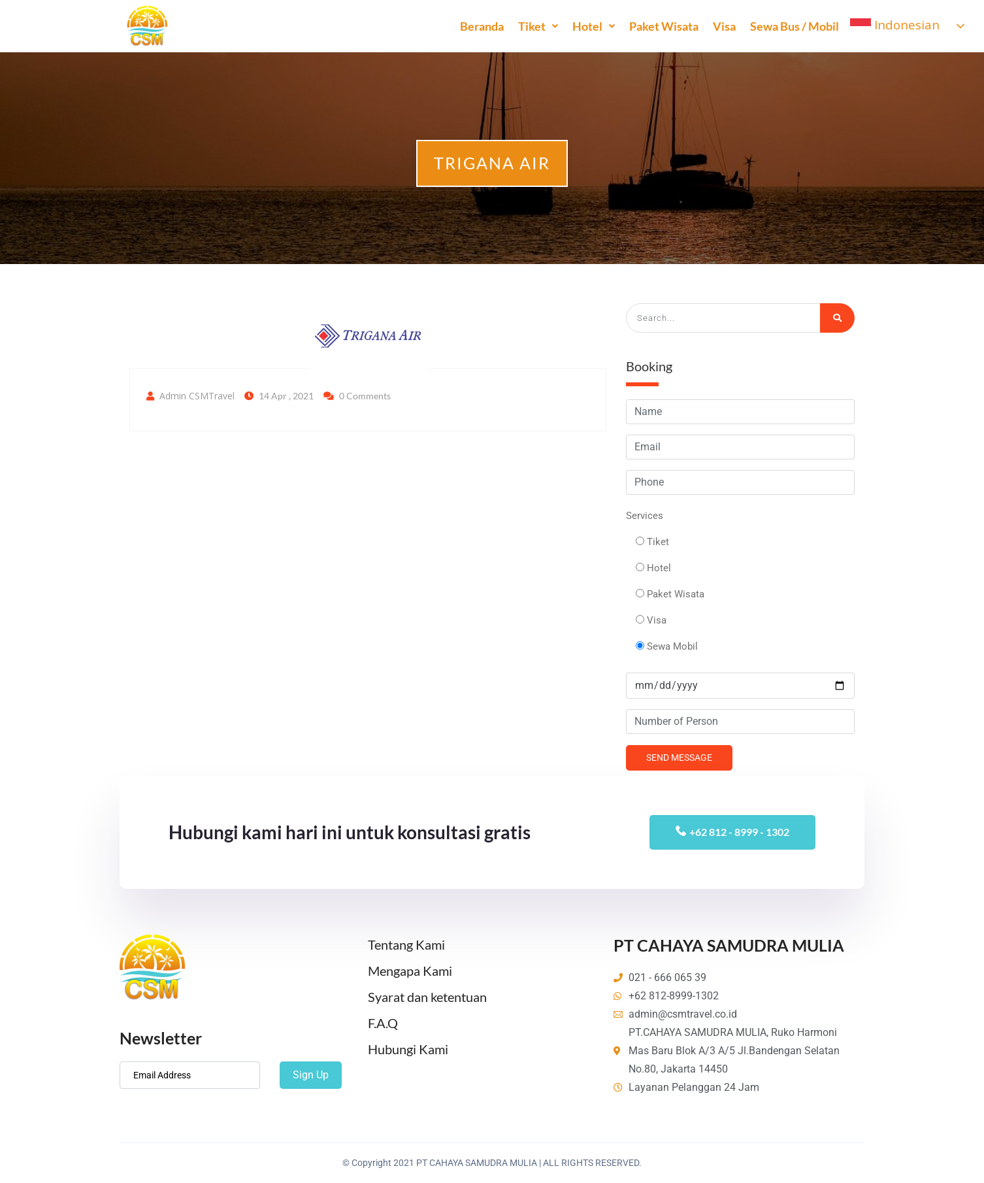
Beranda (480, 26)
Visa (723, 26)
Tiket (537, 26)
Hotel (592, 26)
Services (644, 516)
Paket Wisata (662, 26)
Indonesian (893, 26)
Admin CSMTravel (197, 396)
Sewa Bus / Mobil (793, 26)
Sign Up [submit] (311, 1075)
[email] (190, 1075)
